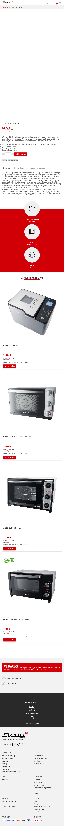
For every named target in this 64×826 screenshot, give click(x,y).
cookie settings (39, 809)
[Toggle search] (52, 3)
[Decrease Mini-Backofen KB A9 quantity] (3, 154)
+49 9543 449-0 (13, 683)
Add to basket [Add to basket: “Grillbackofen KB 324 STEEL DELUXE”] (10, 457)
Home (4, 7)
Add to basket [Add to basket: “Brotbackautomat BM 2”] (10, 366)
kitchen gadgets (8, 758)
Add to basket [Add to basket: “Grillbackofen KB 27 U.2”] (10, 548)
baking (5, 160)
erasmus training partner (42, 788)
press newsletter (40, 785)
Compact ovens (13, 160)
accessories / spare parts (11, 772)
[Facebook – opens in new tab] (14, 744)
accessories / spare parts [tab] (36, 168)
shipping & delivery (9, 801)
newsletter (37, 761)
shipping (7, 131)
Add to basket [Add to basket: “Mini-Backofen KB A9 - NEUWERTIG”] (10, 640)
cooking (5, 761)
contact (36, 793)
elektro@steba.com (14, 678)
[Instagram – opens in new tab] (18, 744)
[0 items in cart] (56, 3)
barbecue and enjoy (9, 756)
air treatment (6, 766)
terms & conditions (40, 812)
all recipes (5, 780)
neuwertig (5, 769)
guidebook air (39, 764)
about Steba (38, 780)
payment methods (8, 806)
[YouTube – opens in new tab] (22, 744)
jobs (35, 790)
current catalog (39, 756)
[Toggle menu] (60, 3)
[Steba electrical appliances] (7, 2)
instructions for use (40, 758)
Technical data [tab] (19, 168)
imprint (36, 801)
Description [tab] (7, 168)
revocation (6, 804)
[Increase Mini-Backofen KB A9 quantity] (12, 154)
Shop (8, 7)
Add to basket (21, 154)
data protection (39, 804)
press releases (39, 782)
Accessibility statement (42, 806)
